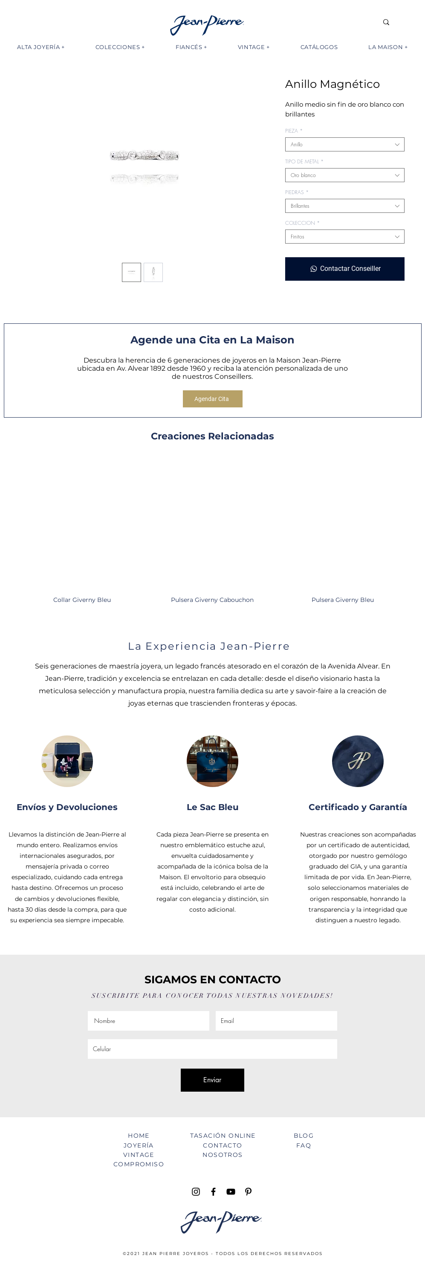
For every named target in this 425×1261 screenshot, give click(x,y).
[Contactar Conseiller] (345, 268)
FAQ (303, 1145)
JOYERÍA (139, 1145)
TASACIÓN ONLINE (223, 1135)
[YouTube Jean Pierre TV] (231, 1191)
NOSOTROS (222, 1155)
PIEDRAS (297, 192)
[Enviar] (212, 1080)
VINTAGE (138, 1155)
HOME (139, 1135)
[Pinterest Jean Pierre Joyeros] (248, 1191)
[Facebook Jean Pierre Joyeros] (213, 1191)
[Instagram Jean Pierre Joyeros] (196, 1191)
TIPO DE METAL (304, 161)
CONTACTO (222, 1145)
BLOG (304, 1135)
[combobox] (345, 144)
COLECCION (302, 223)
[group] (213, 535)
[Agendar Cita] (212, 399)
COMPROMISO (138, 1164)
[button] (41, 47)
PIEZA (294, 131)
